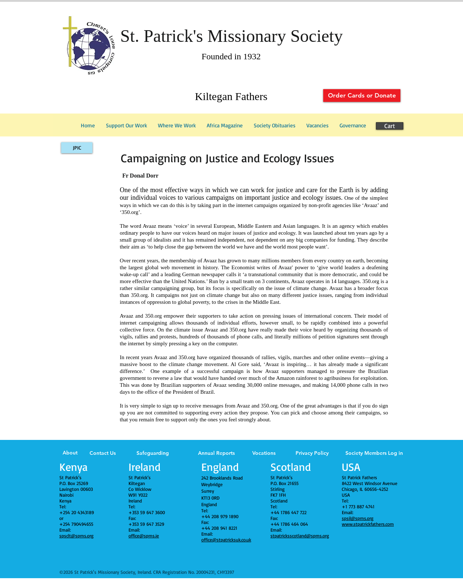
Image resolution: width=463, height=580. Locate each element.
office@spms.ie (143, 536)
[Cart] (389, 126)
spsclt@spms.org (76, 536)
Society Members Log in (374, 453)
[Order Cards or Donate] (361, 95)
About (70, 452)
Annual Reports (216, 453)
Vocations (264, 453)
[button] (353, 125)
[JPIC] (76, 147)
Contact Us (103, 453)
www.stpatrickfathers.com (368, 524)
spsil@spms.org (357, 518)
